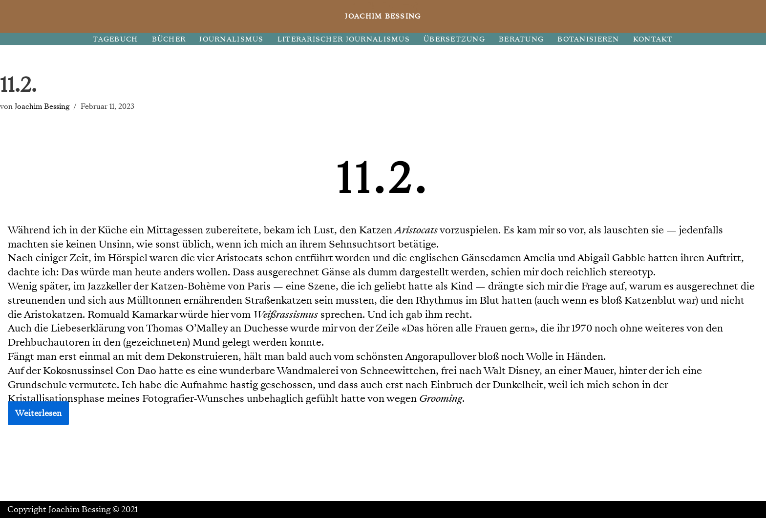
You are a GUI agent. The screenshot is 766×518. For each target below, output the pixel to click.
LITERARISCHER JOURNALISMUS (343, 39)
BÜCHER (169, 39)
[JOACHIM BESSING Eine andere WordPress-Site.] (383, 16)
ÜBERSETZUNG (454, 39)
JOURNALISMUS (231, 39)
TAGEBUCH (115, 39)
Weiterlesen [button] (38, 413)
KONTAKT (653, 39)
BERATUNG (521, 39)
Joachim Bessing (42, 106)
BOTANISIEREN (588, 39)
